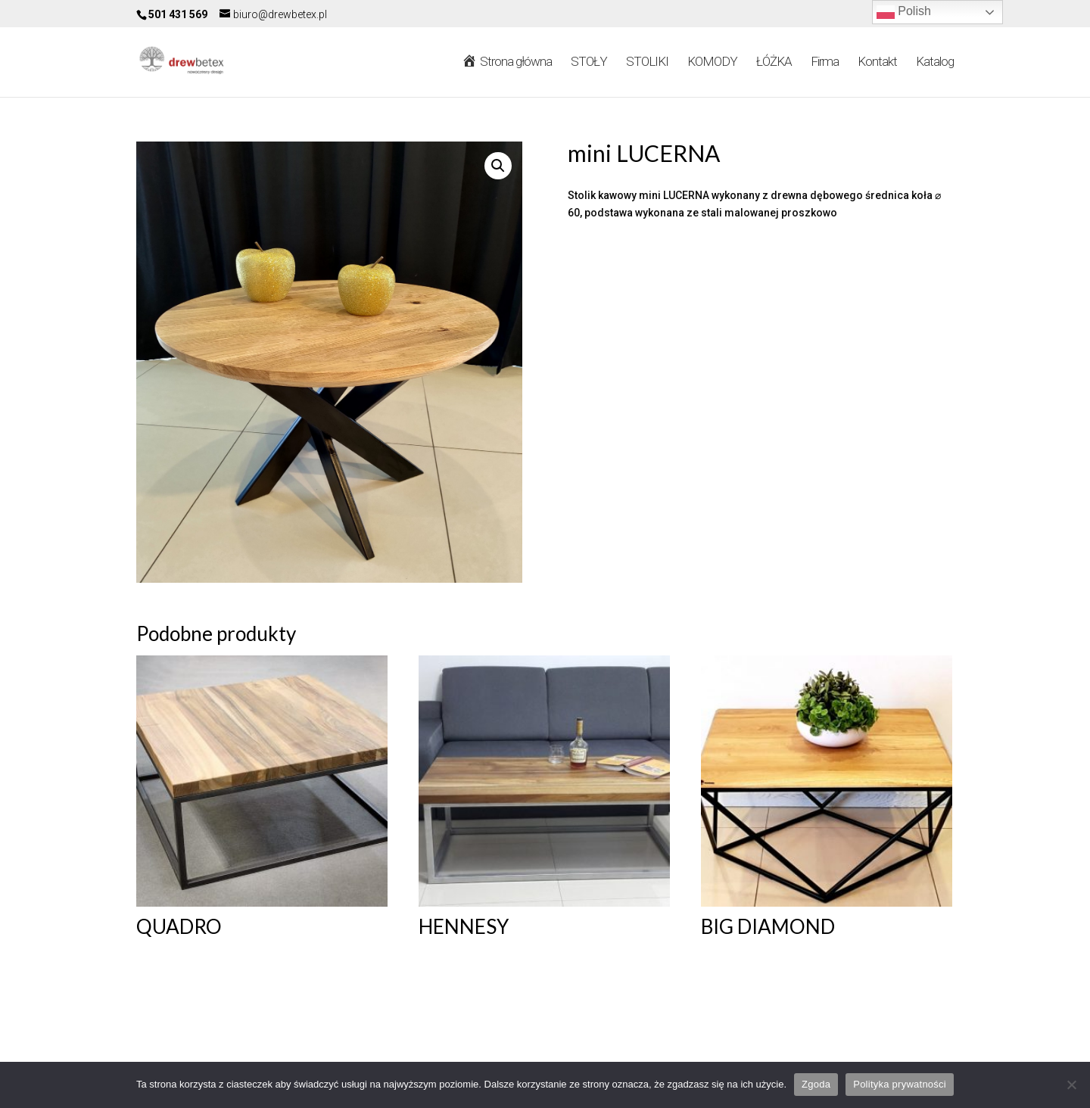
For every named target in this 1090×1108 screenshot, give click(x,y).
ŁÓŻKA (774, 62)
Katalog (935, 62)
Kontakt (877, 62)
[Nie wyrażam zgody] (1071, 1084)
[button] (498, 165)
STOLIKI (647, 62)
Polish (904, 12)
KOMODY (712, 62)
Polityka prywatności (899, 1084)
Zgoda (816, 1084)
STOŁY (589, 62)
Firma (825, 62)
